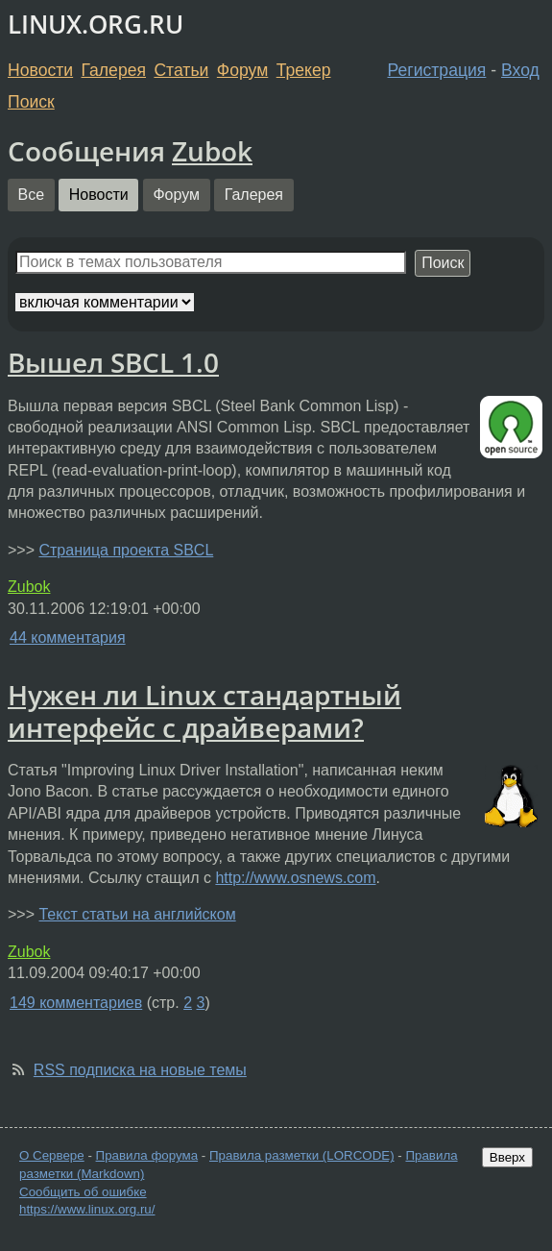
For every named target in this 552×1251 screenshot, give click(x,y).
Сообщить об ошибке (83, 1192)
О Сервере (51, 1155)
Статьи (181, 70)
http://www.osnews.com (295, 878)
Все (31, 194)
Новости (40, 70)
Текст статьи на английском (136, 914)
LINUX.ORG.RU (95, 24)
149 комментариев (76, 1002)
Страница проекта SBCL (125, 550)
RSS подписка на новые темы (140, 1070)
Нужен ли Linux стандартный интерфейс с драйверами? (204, 711)
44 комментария (68, 637)
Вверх (507, 1157)
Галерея (114, 70)
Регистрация (437, 70)
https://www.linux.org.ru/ (87, 1209)
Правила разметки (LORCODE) (302, 1155)
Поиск (31, 101)
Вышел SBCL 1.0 (113, 362)
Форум (242, 70)
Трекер (303, 70)
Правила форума (147, 1155)
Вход (520, 70)
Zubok (212, 151)
